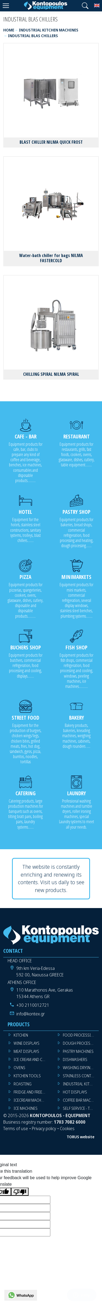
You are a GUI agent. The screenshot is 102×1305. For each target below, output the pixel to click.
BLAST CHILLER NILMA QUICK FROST (51, 142)
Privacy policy (44, 1128)
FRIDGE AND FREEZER (31, 1092)
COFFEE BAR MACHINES (81, 1100)
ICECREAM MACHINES (31, 1100)
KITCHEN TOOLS (27, 1075)
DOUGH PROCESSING (81, 1043)
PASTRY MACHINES (78, 1051)
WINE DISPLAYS (26, 1043)
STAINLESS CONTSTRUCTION (81, 1075)
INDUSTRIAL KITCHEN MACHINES (81, 1083)
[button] (85, 5)
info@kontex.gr (30, 1014)
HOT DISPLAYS (75, 1092)
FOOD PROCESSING (79, 1035)
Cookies (67, 1128)
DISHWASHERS (75, 1059)
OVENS (19, 1067)
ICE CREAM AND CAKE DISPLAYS (32, 1059)
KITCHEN (21, 1035)
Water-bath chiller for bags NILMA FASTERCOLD (51, 258)
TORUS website (80, 1136)
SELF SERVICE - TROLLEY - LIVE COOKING (81, 1108)
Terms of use (15, 1128)
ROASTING (23, 1083)
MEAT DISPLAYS (26, 1051)
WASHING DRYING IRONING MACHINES (81, 1067)
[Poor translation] (20, 1192)
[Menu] (5, 5)
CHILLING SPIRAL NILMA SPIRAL (51, 374)
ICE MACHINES (26, 1108)
